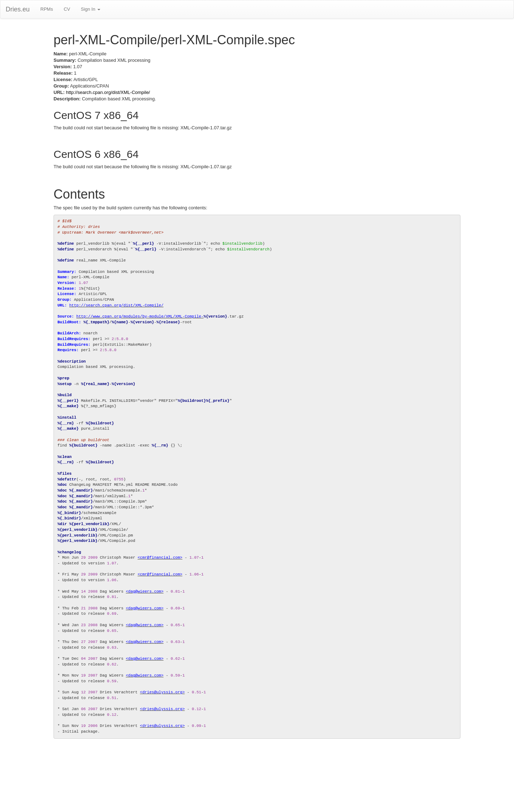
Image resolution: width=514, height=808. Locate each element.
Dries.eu (18, 9)
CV (67, 9)
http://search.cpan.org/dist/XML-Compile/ (108, 92)
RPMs (46, 9)
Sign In (90, 9)
